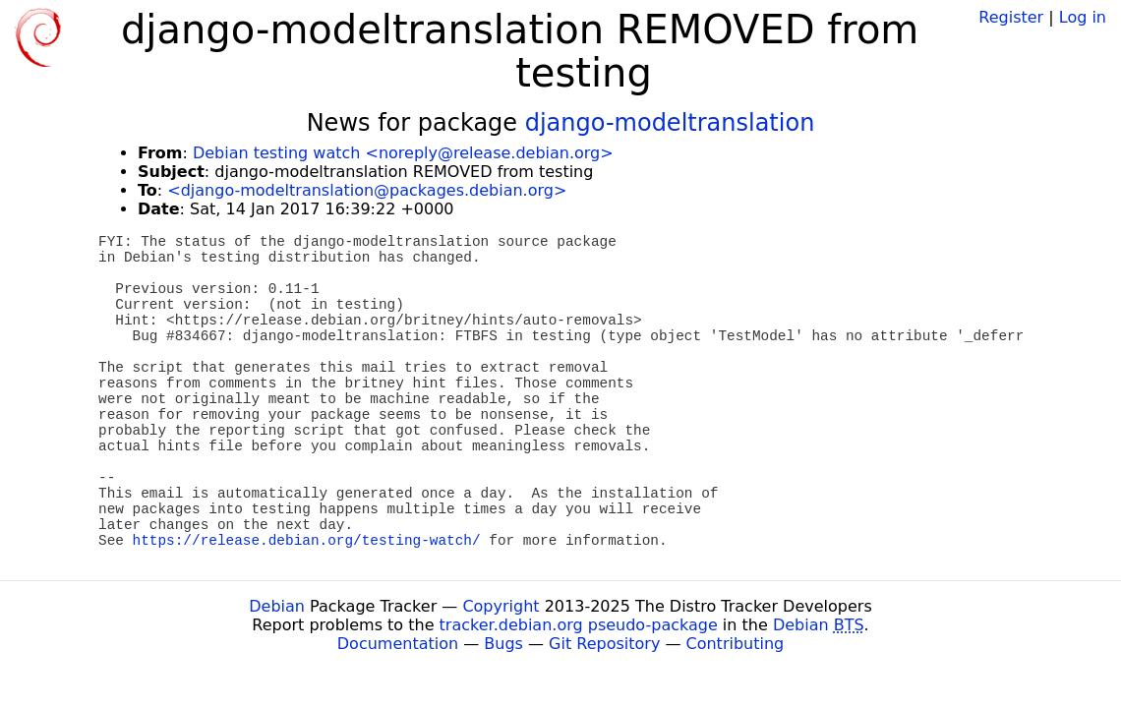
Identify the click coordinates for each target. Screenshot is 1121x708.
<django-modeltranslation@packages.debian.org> (366, 190)
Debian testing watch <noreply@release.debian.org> (403, 153)
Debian (277, 606)
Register (1010, 17)
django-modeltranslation (670, 123)
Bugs (503, 643)
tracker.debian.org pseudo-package (579, 625)
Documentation (397, 643)
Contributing (735, 643)
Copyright (500, 606)
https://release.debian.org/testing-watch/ (307, 541)
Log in (1082, 17)
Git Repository (604, 643)
